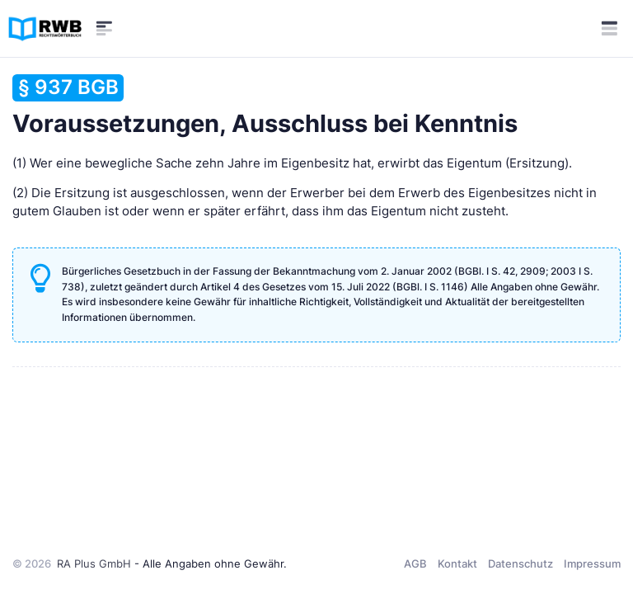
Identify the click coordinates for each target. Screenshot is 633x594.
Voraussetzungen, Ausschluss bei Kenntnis (265, 106)
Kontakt (457, 563)
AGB (415, 563)
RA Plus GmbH (94, 563)
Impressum (592, 563)
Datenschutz (520, 563)
